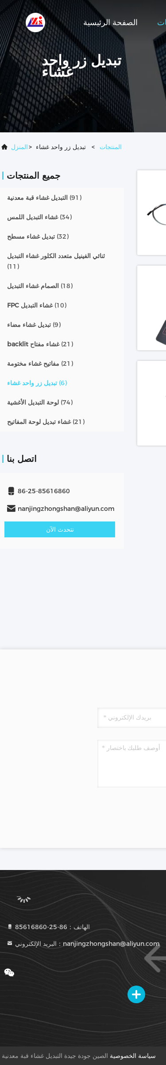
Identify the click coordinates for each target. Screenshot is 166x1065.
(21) (40, 344)
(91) (44, 198)
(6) (37, 383)
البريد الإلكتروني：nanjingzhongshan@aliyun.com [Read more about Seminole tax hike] (83, 944)
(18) (40, 286)
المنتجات (111, 147)
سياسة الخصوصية (133, 1056)
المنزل (19, 147)
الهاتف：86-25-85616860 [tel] (48, 927)
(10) (36, 305)
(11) (56, 261)
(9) (34, 325)
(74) (40, 402)
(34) (39, 217)
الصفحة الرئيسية (110, 22)
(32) (38, 236)
